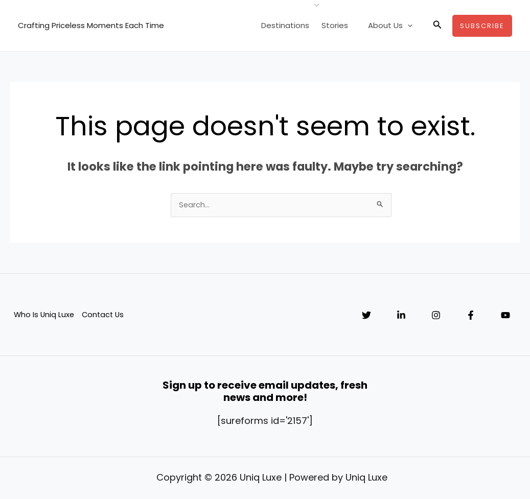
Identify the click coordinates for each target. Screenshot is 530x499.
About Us (393, 25)
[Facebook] (470, 316)
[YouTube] (505, 316)
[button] (437, 25)
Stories (342, 25)
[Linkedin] (401, 316)
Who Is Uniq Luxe (44, 315)
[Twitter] (366, 316)
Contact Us (104, 315)
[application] (410, 25)
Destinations (294, 25)
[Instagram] (436, 316)
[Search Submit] (380, 204)
